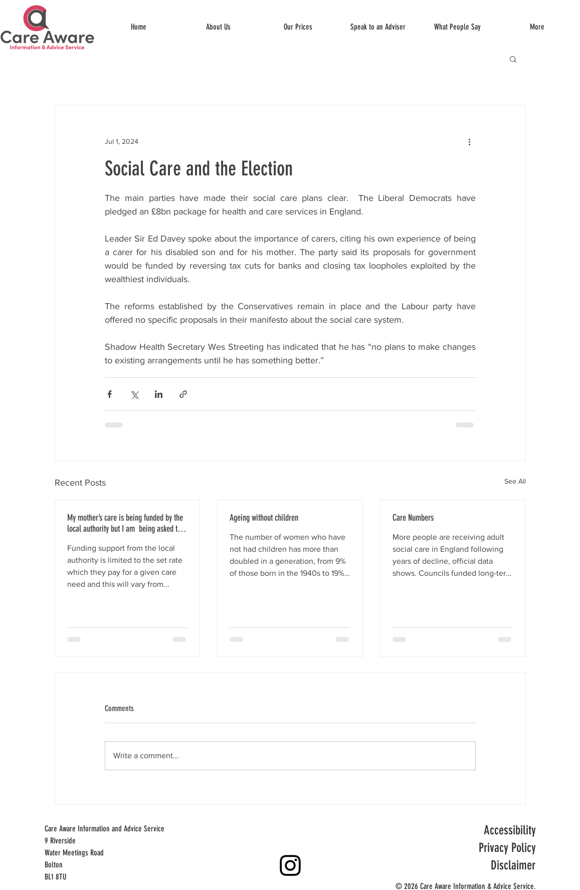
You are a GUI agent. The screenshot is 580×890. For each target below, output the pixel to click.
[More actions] (470, 141)
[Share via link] (183, 394)
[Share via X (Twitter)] (134, 394)
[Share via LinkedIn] (158, 394)
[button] (513, 59)
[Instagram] (290, 865)
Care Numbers (413, 517)
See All (515, 481)
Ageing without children (264, 517)
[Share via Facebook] (109, 394)
